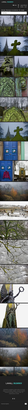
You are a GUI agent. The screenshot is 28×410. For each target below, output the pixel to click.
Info (19, 10)
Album (15, 5)
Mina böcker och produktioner (12, 10)
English (25, 6)
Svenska (21, 6)
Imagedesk (7, 403)
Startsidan (3, 10)
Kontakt (22, 10)
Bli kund (25, 5)
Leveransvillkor (11, 392)
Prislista (16, 392)
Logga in (22, 5)
